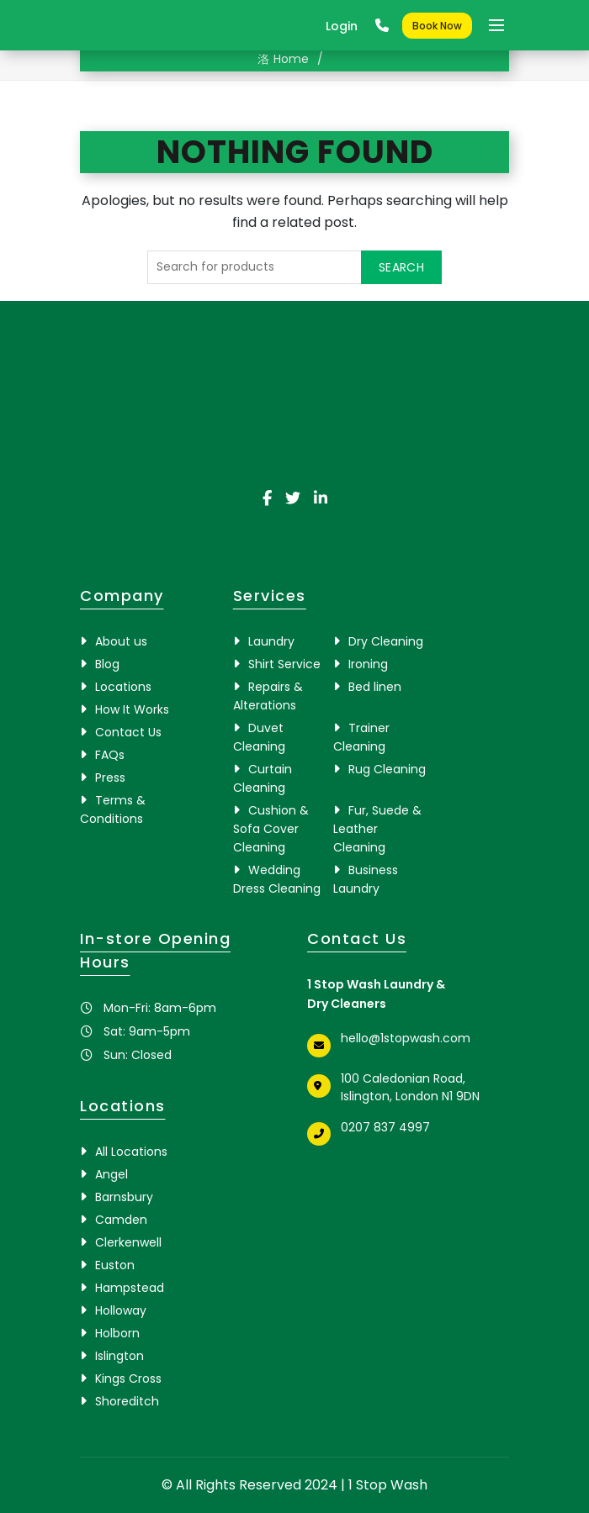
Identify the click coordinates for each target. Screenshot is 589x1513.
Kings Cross (128, 1378)
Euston (115, 1265)
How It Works (132, 709)
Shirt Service (284, 664)
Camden (121, 1219)
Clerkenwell (128, 1242)
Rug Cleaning (387, 769)
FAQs (110, 754)
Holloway (120, 1310)
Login (342, 26)
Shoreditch (127, 1401)
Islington (119, 1355)
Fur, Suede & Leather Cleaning (377, 829)
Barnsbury (124, 1197)
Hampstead (129, 1287)
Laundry (271, 641)
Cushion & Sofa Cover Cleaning (271, 829)
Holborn (117, 1333)
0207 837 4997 (385, 1127)
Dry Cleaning (385, 641)
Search (401, 267)
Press (110, 777)
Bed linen (374, 686)
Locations (123, 686)
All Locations (131, 1151)
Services (269, 595)
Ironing (368, 664)
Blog (107, 664)
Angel (111, 1174)
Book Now (437, 25)
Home (291, 58)
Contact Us (128, 732)
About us (121, 641)
